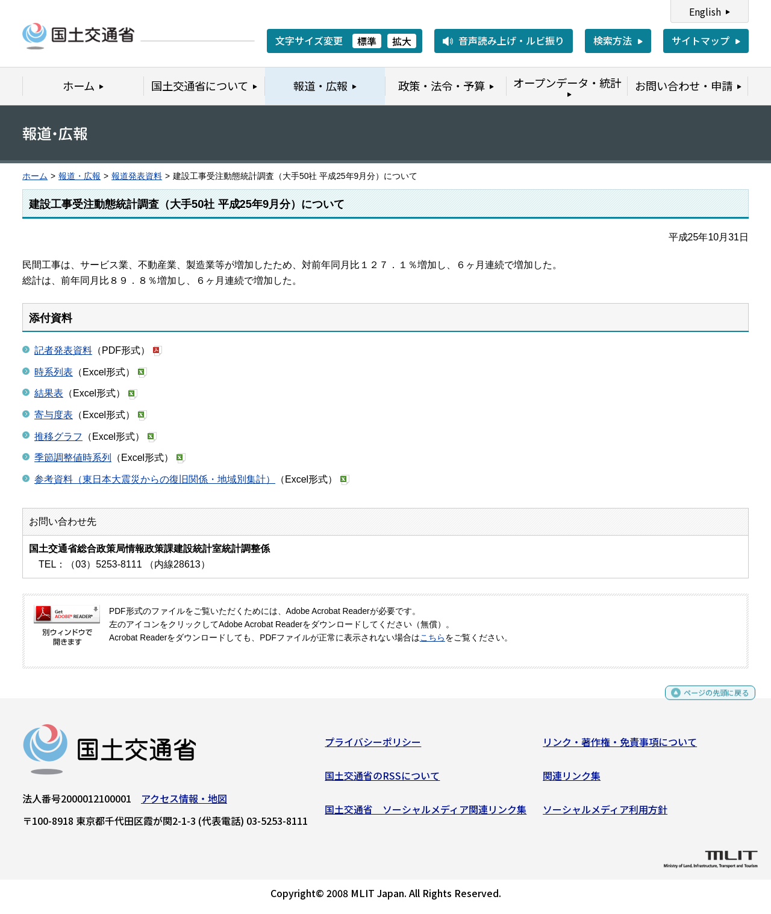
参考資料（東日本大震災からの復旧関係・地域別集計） (154, 479)
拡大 (401, 41)
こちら (432, 637)
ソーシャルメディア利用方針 (605, 813)
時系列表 (53, 372)
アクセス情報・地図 (184, 803)
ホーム (35, 176)
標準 (366, 41)
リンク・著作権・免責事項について (620, 746)
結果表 (48, 393)
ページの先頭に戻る (706, 702)
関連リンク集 (572, 780)
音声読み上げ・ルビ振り (511, 40)
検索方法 (612, 40)
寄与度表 (53, 415)
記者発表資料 (63, 350)
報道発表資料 (136, 176)
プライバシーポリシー (373, 746)
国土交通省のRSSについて (382, 780)
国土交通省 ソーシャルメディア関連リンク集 (425, 813)
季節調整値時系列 (72, 457)
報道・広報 (79, 176)
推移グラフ (58, 436)
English (705, 11)
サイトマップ (700, 40)
